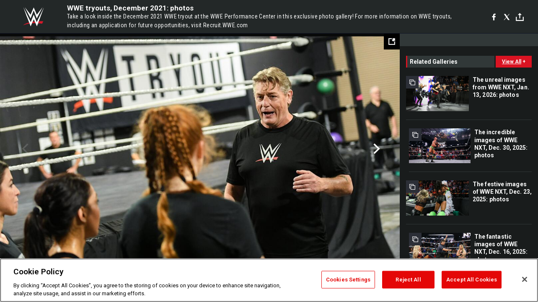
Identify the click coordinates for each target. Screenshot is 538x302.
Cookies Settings (348, 279)
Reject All (408, 279)
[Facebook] (493, 17)
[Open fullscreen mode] (392, 41)
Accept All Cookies (471, 279)
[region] (269, 280)
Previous (24, 148)
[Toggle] (519, 17)
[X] (506, 17)
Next (375, 148)
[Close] (524, 279)
